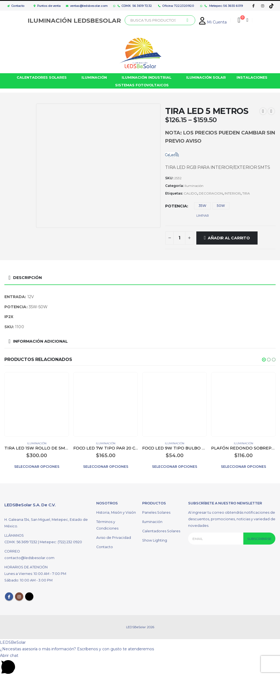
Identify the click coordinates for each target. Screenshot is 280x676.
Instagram (19, 597)
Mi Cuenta (213, 22)
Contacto (14, 6)
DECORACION (211, 193)
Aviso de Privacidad (113, 538)
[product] (36, 404)
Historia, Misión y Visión (116, 513)
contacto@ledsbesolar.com (29, 559)
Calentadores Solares (161, 532)
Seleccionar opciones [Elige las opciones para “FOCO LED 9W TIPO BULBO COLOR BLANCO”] (174, 467)
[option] (19, 119)
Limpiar (202, 216)
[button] (263, 359)
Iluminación (194, 186)
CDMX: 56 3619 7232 (135, 6)
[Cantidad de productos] (179, 238)
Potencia (176, 206)
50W (221, 206)
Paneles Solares (156, 513)
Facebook (9, 597)
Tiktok (29, 597)
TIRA (246, 193)
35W (202, 206)
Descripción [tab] (27, 277)
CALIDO (190, 193)
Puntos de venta (47, 6)
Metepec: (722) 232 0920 (61, 543)
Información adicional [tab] (40, 341)
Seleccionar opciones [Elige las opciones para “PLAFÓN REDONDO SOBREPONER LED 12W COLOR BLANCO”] (243, 467)
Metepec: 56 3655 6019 (224, 6)
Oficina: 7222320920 (176, 6)
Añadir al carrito (229, 238)
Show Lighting (154, 541)
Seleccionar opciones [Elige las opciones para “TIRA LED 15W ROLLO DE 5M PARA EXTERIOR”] (36, 467)
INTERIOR (232, 193)
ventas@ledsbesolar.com (87, 6)
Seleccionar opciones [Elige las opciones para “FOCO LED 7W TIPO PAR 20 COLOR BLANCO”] (105, 467)
